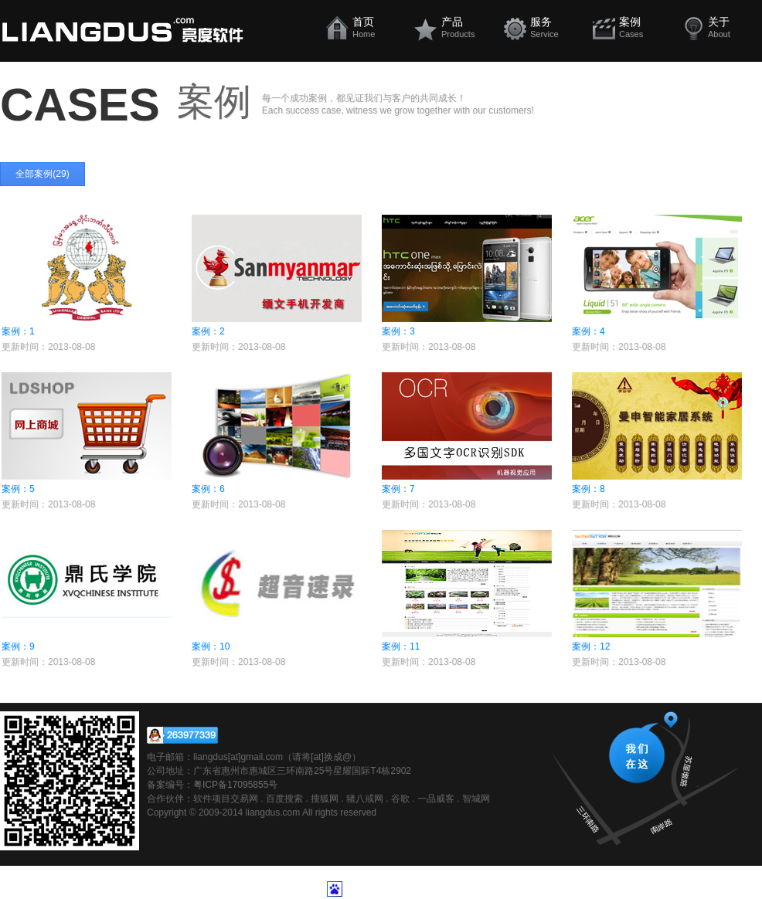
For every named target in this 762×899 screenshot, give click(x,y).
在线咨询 (182, 735)
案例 (644, 27)
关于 (733, 27)
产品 (466, 27)
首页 (377, 27)
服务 (555, 27)
